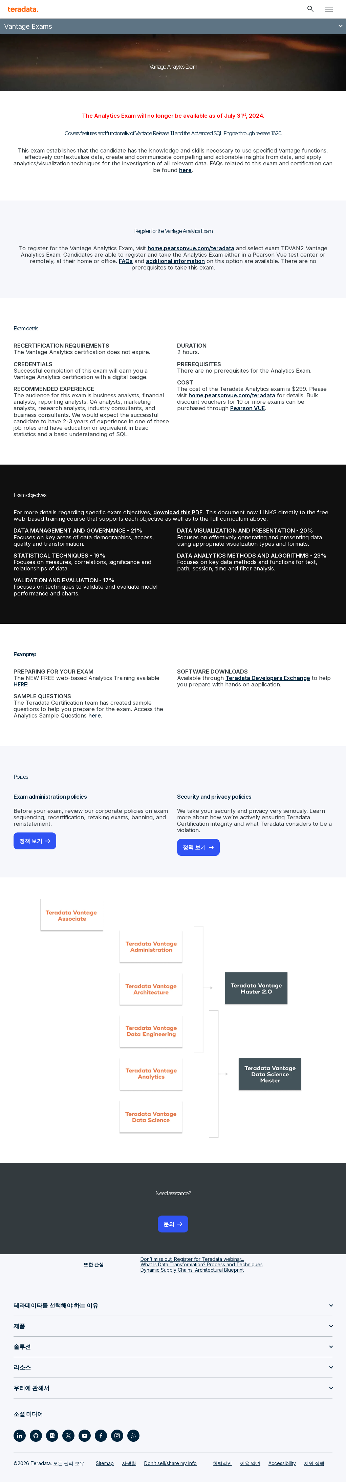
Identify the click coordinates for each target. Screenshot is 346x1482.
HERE (20, 675)
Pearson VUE (216, 404)
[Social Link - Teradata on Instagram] (117, 1424)
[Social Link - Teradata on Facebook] (101, 1424)
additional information (158, 259)
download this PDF (172, 506)
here (181, 169)
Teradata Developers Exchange (266, 669)
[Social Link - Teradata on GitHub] (36, 1424)
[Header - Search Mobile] (310, 9)
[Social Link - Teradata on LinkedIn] (20, 1424)
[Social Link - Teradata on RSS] (133, 1424)
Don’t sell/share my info (170, 1452)
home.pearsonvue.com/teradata (190, 246)
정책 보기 (30, 830)
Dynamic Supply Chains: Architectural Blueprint (192, 1258)
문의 (169, 1212)
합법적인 (222, 1452)
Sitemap (105, 1452)
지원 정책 (314, 1452)
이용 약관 (250, 1452)
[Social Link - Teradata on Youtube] (85, 1424)
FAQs (109, 259)
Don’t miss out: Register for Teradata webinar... (192, 1247)
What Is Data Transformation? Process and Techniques (201, 1253)
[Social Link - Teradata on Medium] (52, 1424)
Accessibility (282, 1452)
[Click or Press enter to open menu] (329, 9)
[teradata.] (23, 9)
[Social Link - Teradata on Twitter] (68, 1424)
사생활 (129, 1452)
